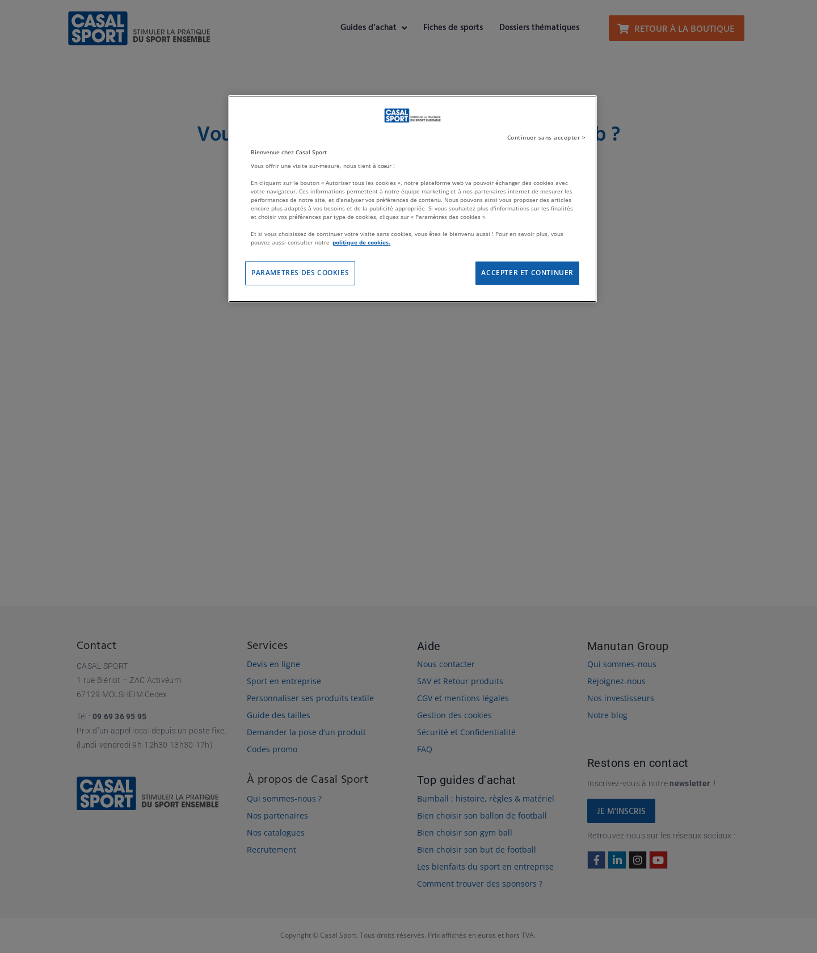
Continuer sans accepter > (546, 137)
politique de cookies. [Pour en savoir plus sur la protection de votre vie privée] (361, 242)
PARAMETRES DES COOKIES (300, 272)
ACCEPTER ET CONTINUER (527, 272)
